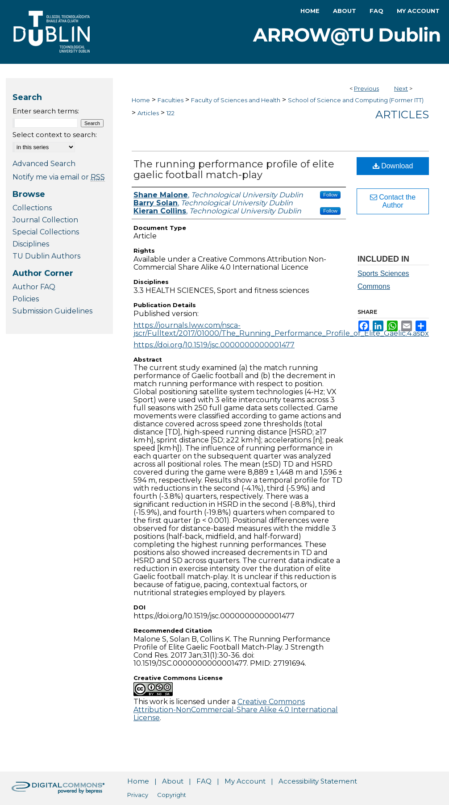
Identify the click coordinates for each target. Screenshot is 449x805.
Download (393, 166)
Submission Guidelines (52, 311)
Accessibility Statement (318, 781)
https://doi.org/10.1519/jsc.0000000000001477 (214, 345)
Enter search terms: (45, 111)
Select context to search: (54, 134)
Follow (330, 194)
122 (170, 113)
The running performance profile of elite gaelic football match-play (233, 169)
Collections (32, 208)
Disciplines (30, 244)
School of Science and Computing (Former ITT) (356, 100)
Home (141, 100)
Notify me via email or (58, 177)
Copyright (171, 794)
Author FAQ (33, 287)
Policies (25, 299)
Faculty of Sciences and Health (235, 100)
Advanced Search (43, 163)
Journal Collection (45, 220)
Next (401, 88)
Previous (366, 88)
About (172, 781)
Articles (148, 113)
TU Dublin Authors (46, 256)
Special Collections (45, 232)
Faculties (170, 100)
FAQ (204, 781)
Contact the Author (393, 201)
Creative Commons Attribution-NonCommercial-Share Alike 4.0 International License (235, 709)
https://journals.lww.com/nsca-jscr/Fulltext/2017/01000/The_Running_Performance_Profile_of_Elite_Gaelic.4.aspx (281, 329)
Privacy (137, 794)
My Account (245, 781)
